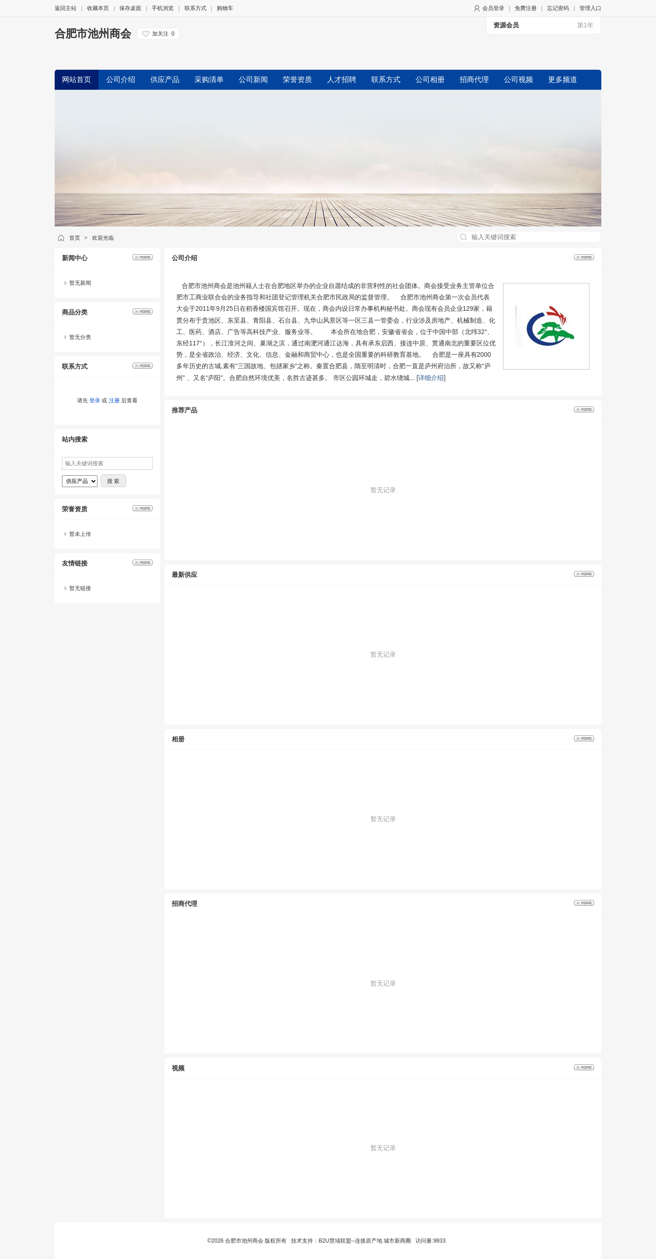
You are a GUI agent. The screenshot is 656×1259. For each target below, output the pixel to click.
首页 (74, 238)
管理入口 (590, 8)
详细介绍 (431, 377)
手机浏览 (163, 8)
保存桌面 (130, 8)
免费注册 (526, 8)
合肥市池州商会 (93, 33)
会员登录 (493, 8)
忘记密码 (558, 8)
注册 (114, 400)
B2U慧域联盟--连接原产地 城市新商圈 (364, 1241)
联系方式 (195, 8)
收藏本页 (98, 8)
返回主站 (66, 8)
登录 (94, 400)
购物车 (225, 8)
